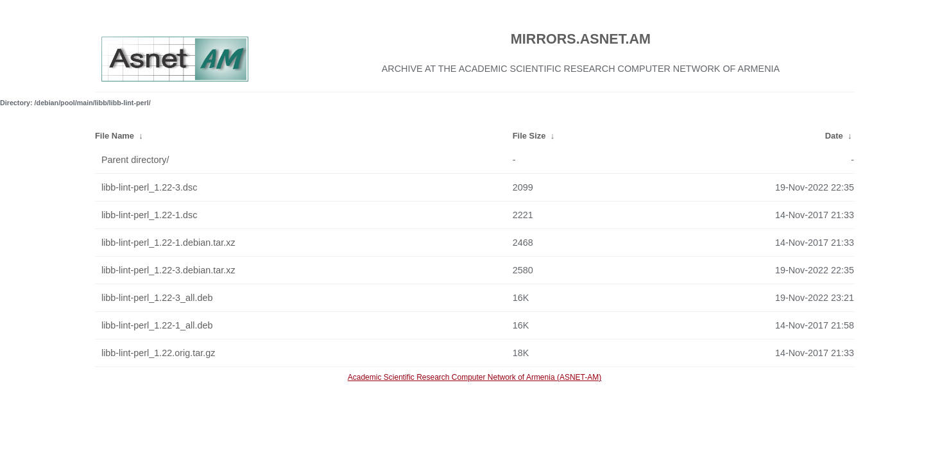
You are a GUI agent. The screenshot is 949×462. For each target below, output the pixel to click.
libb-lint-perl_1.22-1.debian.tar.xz (168, 242)
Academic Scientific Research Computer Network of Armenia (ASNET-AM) (474, 377)
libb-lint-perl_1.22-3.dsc (149, 187)
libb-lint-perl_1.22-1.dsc (149, 215)
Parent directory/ (135, 160)
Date (834, 136)
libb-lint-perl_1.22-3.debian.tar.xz (168, 270)
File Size (529, 136)
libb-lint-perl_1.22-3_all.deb (157, 298)
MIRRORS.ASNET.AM (581, 39)
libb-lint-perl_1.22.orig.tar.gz (158, 353)
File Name (114, 136)
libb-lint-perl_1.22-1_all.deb (157, 325)
